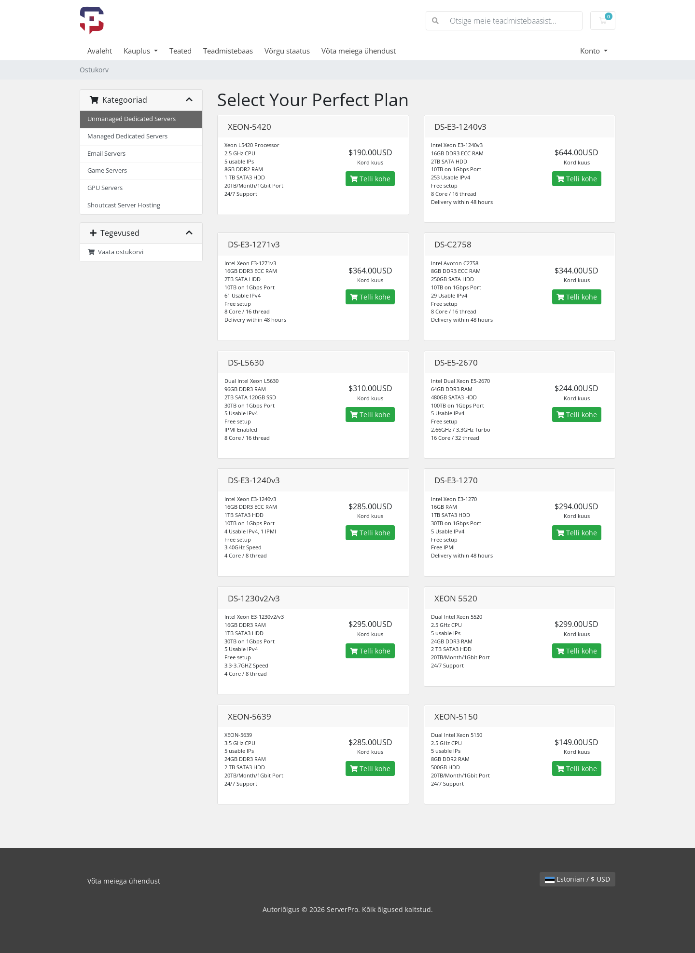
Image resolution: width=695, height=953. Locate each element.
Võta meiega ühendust (358, 50)
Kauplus (138, 50)
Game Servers (107, 170)
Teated (180, 50)
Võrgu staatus (287, 50)
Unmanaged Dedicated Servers (131, 119)
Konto (591, 50)
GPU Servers (105, 188)
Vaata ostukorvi (115, 252)
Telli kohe (370, 178)
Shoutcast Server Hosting (123, 205)
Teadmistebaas (228, 50)
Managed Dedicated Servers (127, 136)
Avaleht (99, 50)
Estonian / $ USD (577, 879)
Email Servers (106, 154)
